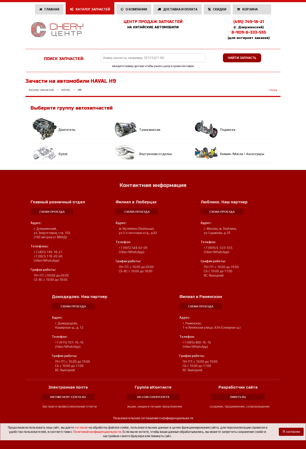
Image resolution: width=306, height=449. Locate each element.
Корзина (247, 9)
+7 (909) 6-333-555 (218, 247)
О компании (134, 9)
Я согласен (291, 431)
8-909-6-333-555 (248, 32)
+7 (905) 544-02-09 (133, 247)
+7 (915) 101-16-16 (69, 342)
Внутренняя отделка (155, 154)
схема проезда (52, 211)
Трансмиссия (149, 130)
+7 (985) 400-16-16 (197, 342)
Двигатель (66, 130)
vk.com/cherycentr (153, 397)
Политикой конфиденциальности (97, 431)
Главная (49, 9)
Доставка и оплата (177, 9)
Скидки (217, 9)
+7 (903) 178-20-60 (48, 256)
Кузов (62, 154)
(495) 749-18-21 (248, 21)
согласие (81, 427)
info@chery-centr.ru (68, 397)
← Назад (271, 89)
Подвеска (227, 130)
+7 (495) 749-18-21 (48, 252)
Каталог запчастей (90, 9)
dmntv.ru (238, 397)
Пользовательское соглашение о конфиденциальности (153, 418)
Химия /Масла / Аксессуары (242, 154)
